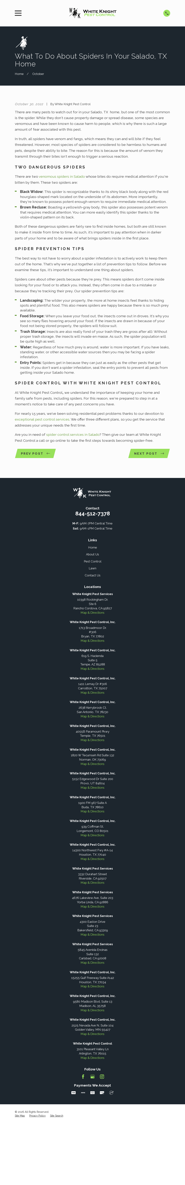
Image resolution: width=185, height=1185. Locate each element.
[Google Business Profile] (92, 1138)
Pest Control (92, 623)
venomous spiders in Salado (62, 238)
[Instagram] (102, 1138)
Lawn (92, 630)
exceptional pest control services (42, 481)
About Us (92, 616)
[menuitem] (20, 1178)
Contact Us (92, 637)
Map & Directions (92, 674)
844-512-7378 (92, 575)
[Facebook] (83, 1138)
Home (92, 609)
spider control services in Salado (73, 496)
